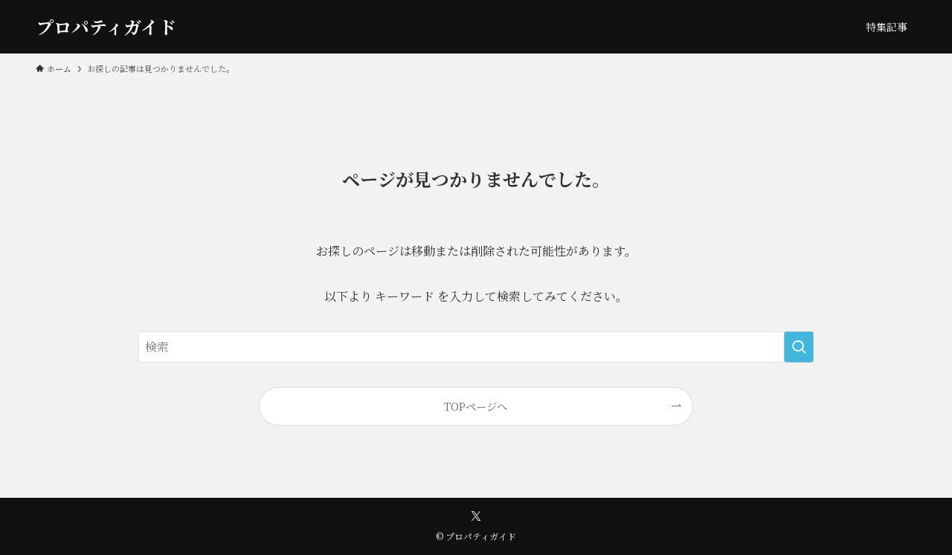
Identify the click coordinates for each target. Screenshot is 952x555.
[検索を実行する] (799, 347)
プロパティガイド (106, 27)
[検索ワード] (476, 347)
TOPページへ (475, 406)
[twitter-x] (476, 516)
